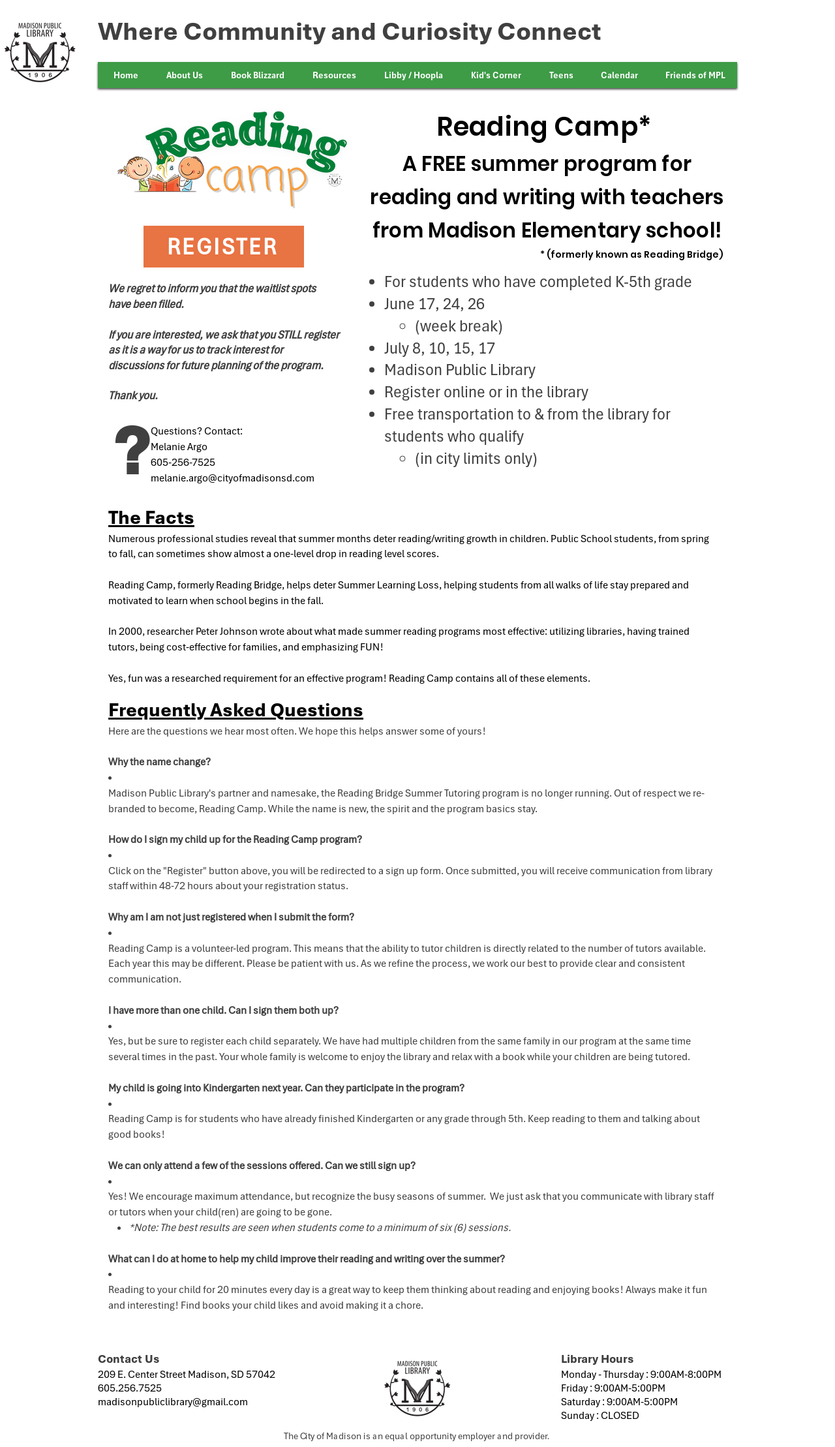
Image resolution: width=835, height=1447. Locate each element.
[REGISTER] (224, 246)
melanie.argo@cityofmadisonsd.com (232, 478)
